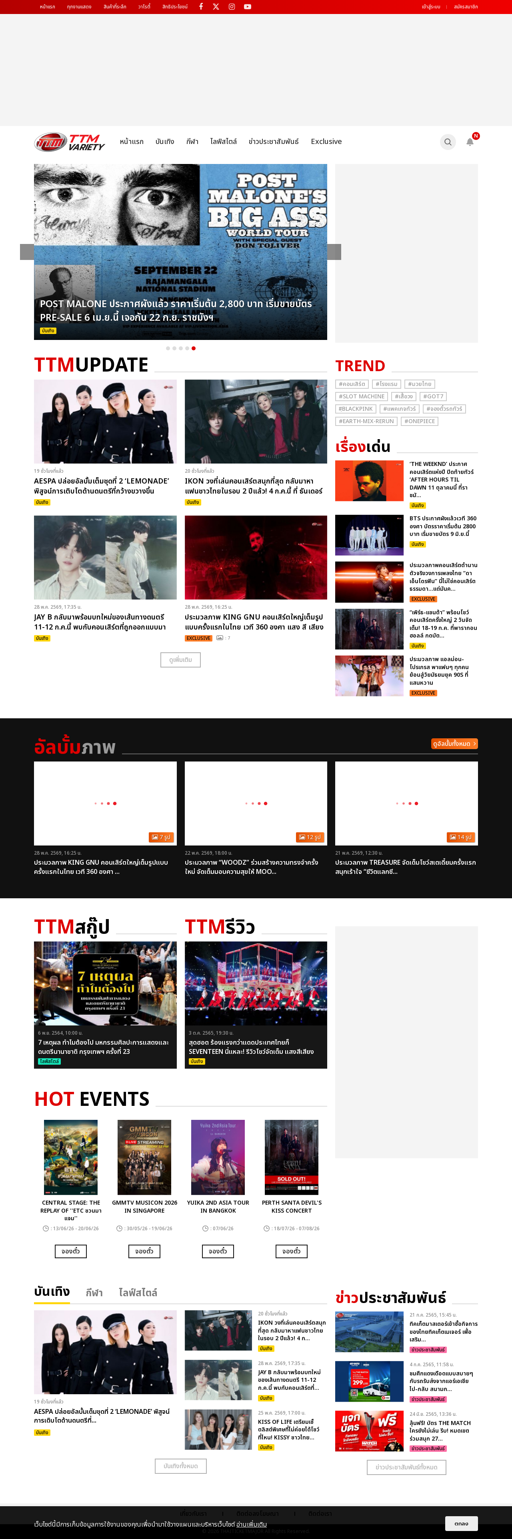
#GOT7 (433, 396)
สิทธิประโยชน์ (175, 6)
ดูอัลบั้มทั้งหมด (451, 744)
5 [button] (194, 348)
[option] (181, 252)
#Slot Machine (361, 396)
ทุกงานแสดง (79, 6)
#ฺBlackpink (356, 409)
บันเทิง (165, 141)
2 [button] (174, 348)
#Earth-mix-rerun (366, 421)
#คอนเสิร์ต (352, 384)
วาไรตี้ (144, 6)
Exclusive (326, 141)
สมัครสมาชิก (466, 6)
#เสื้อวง (404, 396)
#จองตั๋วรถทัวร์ (444, 409)
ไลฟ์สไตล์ (223, 141)
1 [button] (168, 348)
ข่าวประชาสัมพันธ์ (274, 141)
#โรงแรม (387, 384)
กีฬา (192, 141)
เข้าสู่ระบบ (431, 6)
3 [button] (181, 348)
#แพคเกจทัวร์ (399, 409)
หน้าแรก (47, 6)
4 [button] (187, 348)
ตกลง (461, 1523)
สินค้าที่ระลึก (115, 6)
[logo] (70, 142)
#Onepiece (419, 421)
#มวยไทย (420, 384)
